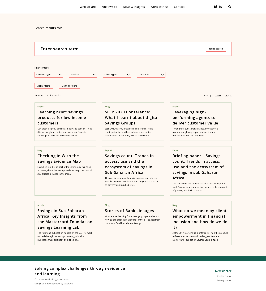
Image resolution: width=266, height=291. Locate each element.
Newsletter (223, 271)
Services (83, 74)
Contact (179, 7)
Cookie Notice (224, 276)
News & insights (134, 7)
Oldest (228, 95)
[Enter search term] (123, 48)
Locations (151, 74)
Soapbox (68, 283)
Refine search (216, 48)
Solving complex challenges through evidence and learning (80, 271)
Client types (117, 74)
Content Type (49, 74)
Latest (218, 95)
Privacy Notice (224, 280)
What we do (109, 7)
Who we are (88, 7)
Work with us (160, 7)
